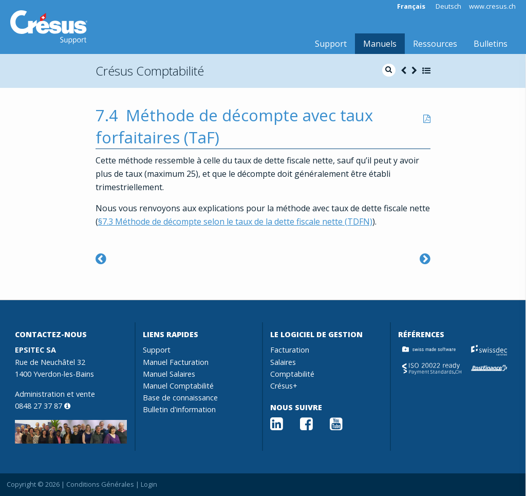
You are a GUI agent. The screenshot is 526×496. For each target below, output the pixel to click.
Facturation (289, 350)
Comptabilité (292, 374)
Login (149, 484)
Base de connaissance (180, 397)
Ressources (435, 43)
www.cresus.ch (492, 6)
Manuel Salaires (169, 374)
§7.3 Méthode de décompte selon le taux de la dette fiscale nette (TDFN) (235, 221)
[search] (389, 70)
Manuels (380, 43)
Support (331, 43)
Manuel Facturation (176, 362)
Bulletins (491, 43)
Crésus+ (283, 386)
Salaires (283, 362)
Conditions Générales (100, 484)
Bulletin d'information (179, 409)
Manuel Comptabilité (178, 386)
